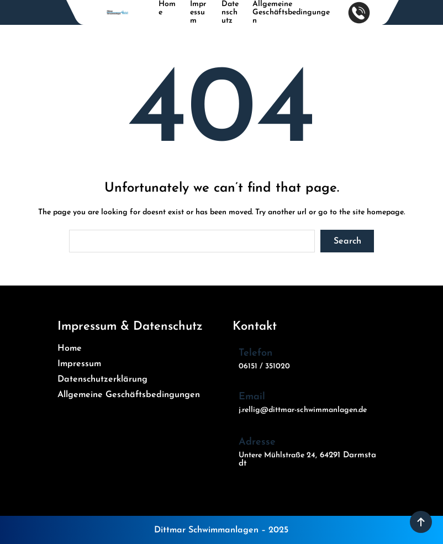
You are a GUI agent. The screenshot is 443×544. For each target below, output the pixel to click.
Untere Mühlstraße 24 (277, 455)
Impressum (198, 12)
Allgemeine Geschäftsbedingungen (291, 12)
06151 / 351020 (264, 366)
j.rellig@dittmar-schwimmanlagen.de (303, 410)
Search (347, 241)
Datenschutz (230, 12)
